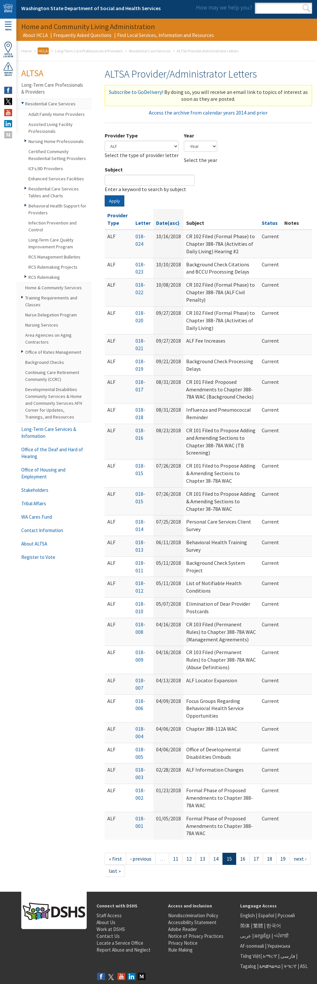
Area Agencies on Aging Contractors (48, 338)
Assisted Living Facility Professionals (50, 127)
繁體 (258, 925)
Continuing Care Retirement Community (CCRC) (52, 375)
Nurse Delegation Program (51, 315)
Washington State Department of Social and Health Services (91, 8)
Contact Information (42, 530)
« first (115, 858)
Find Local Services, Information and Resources (165, 35)
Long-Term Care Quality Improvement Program (51, 243)
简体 (245, 925)
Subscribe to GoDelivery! (136, 92)
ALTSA (32, 73)
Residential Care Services (149, 50)
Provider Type (121, 135)
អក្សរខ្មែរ (263, 936)
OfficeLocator (8, 49)
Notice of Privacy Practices (195, 936)
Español (266, 915)
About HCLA (35, 35)
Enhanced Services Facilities (56, 179)
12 (189, 858)
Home (26, 50)
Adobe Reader (182, 929)
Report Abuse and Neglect (123, 950)
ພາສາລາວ (269, 966)
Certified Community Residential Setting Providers (57, 155)
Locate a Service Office (120, 943)
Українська (278, 946)
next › (300, 858)
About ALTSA (34, 544)
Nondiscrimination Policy (193, 915)
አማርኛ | (271, 956)
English (248, 915)
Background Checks (44, 362)
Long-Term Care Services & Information (48, 432)
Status (270, 223)
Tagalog (248, 966)
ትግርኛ (290, 966)
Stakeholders (34, 490)
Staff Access (109, 915)
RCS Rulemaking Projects (53, 267)
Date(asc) (168, 223)
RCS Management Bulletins (54, 257)
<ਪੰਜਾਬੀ (281, 936)
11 (175, 858)
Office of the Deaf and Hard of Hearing (52, 452)
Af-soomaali (252, 946)
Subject (114, 169)
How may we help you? (224, 7)
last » (115, 871)
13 (202, 858)
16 (242, 858)
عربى (245, 936)
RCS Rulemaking (44, 277)
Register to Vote (38, 557)
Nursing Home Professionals (56, 141)
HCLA (43, 50)
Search (306, 8)
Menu (8, 26)
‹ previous (140, 858)
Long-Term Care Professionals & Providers (89, 50)
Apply (114, 201)
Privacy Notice (183, 943)
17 (256, 858)
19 (283, 858)
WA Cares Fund (36, 517)
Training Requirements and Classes (51, 301)
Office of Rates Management (53, 352)
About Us (106, 922)
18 (269, 858)
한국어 (273, 925)
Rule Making (180, 950)
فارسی (287, 956)
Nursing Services (41, 325)
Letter (142, 223)
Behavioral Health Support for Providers (57, 209)
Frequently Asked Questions (82, 35)
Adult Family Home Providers (56, 114)
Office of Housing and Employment (43, 473)
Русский (286, 915)
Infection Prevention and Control (52, 226)
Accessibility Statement (192, 922)
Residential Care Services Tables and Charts (53, 192)
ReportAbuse (8, 69)
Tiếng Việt (250, 956)
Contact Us (108, 936)
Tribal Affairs (33, 503)
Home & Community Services (53, 288)
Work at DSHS (111, 929)
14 (216, 858)
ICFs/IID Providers (45, 168)
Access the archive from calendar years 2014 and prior (208, 112)
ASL (304, 966)
